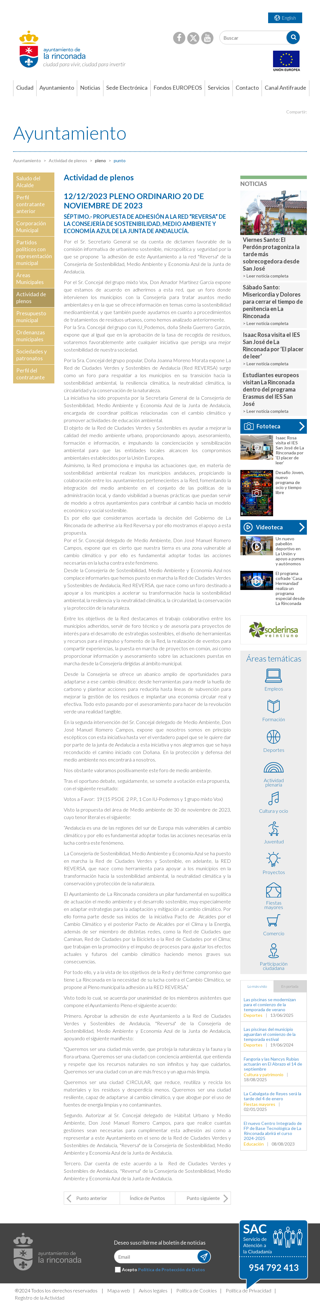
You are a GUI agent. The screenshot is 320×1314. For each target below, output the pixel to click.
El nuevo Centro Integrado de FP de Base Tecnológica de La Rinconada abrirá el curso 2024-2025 (273, 1131)
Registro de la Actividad (39, 1298)
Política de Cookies (196, 1290)
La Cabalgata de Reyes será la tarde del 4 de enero (272, 1096)
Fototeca (262, 426)
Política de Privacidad (248, 1290)
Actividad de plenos (67, 160)
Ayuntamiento (27, 160)
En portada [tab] (289, 986)
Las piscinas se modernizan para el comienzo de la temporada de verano (270, 1004)
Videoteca (263, 527)
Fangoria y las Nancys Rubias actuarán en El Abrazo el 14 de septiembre (273, 1064)
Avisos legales (153, 1290)
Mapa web (118, 1290)
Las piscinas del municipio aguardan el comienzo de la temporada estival (270, 1034)
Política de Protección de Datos (171, 1269)
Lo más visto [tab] (257, 986)
